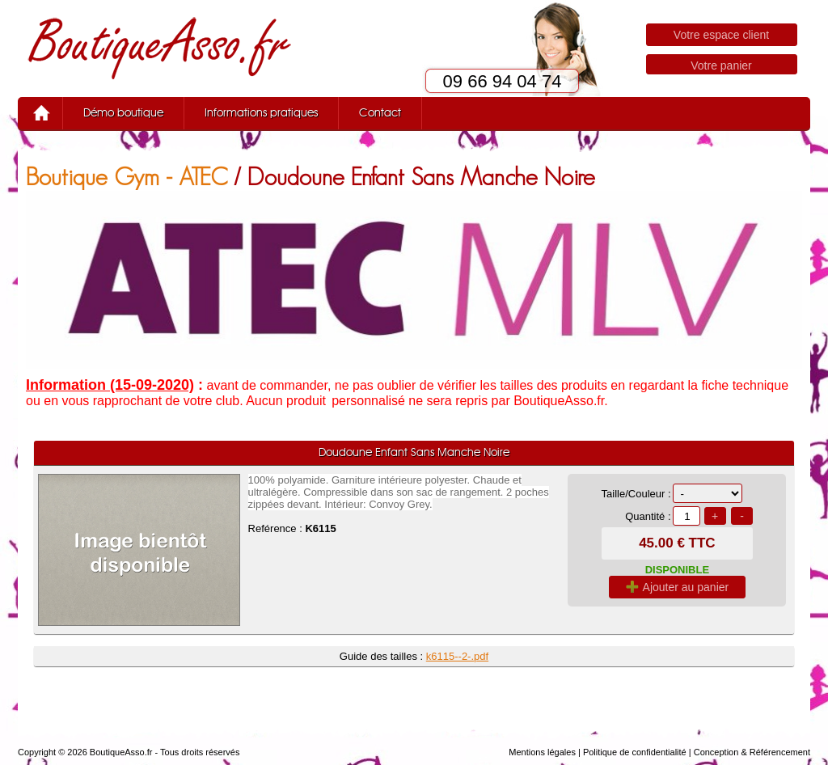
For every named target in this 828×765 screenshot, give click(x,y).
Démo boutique (123, 113)
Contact (380, 113)
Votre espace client (721, 34)
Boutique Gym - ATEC (126, 176)
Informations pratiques (261, 113)
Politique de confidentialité (634, 752)
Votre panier (721, 65)
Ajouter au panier (677, 587)
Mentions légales (542, 752)
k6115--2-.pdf (457, 656)
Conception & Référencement (752, 752)
